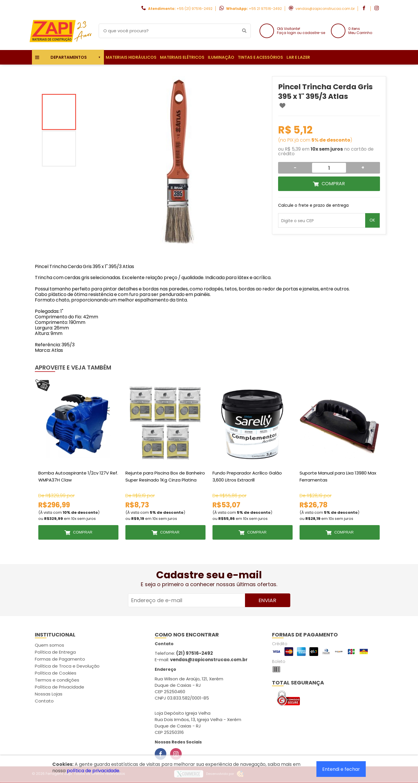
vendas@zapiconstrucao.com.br (325, 8)
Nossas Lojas (48, 694)
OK (372, 220)
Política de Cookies (55, 673)
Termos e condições (57, 680)
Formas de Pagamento (60, 659)
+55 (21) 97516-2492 (194, 8)
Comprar (333, 183)
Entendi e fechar (341, 769)
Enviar (267, 600)
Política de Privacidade (59, 687)
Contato (44, 701)
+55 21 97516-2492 (265, 8)
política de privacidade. (93, 770)
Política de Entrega (55, 652)
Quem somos (49, 645)
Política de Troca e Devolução (67, 666)
